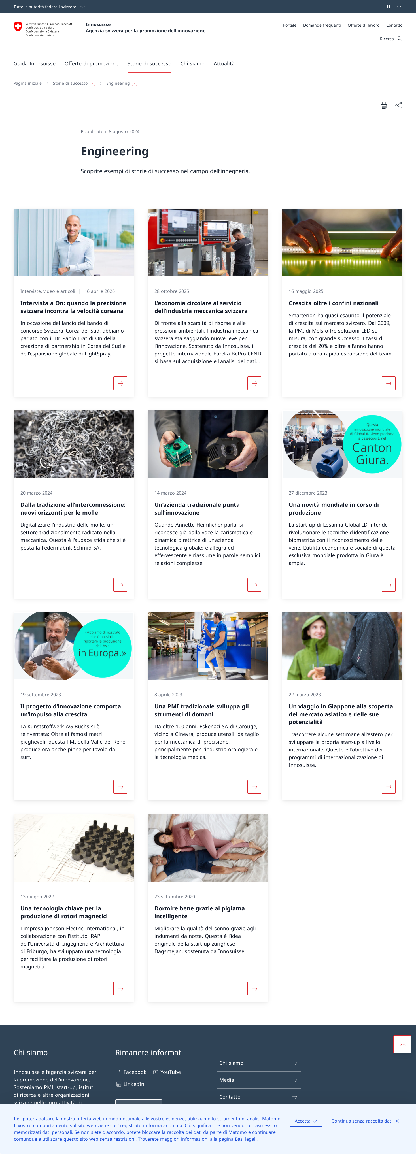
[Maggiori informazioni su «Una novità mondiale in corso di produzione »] (388, 585)
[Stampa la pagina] (383, 105)
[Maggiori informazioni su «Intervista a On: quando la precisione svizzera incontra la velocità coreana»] (120, 383)
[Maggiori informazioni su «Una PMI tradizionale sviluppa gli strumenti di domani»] (254, 787)
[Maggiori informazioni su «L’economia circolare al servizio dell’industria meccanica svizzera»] (254, 383)
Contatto (258, 1096)
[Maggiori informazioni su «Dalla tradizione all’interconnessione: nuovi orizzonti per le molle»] (120, 585)
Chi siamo (258, 1062)
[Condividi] (398, 105)
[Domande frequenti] (322, 25)
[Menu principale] (203, 63)
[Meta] (343, 25)
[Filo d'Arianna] (205, 83)
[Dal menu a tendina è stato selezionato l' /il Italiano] (392, 6)
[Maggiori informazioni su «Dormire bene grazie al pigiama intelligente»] (254, 988)
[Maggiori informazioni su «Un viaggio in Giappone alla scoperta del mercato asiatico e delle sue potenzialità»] (388, 787)
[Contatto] (394, 25)
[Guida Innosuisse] (34, 63)
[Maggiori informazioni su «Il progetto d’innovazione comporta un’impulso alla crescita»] (120, 787)
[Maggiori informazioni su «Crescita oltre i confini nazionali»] (388, 383)
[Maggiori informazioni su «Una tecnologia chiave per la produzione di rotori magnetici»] (120, 988)
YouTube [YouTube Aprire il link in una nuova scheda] (166, 1072)
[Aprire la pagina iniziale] (109, 33)
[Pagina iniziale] (27, 83)
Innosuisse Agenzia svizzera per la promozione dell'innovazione (145, 27)
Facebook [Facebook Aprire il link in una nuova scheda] (131, 1072)
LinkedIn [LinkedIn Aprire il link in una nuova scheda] (129, 1084)
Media (258, 1079)
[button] (91, 63)
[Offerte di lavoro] (363, 25)
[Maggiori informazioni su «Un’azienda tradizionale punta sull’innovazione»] (254, 585)
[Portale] (290, 25)
